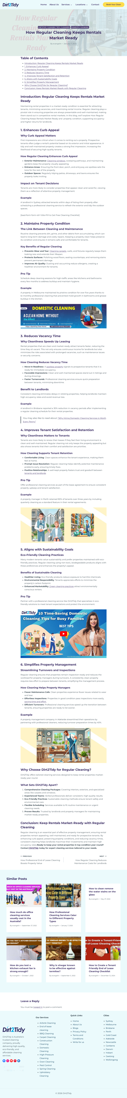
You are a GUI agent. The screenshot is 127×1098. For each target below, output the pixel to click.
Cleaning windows (56, 161)
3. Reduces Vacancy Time (36, 72)
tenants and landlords (35, 473)
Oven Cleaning (47, 1062)
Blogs (75, 1028)
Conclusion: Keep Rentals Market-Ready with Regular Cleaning (55, 88)
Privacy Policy (79, 1031)
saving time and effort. (35, 701)
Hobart (109, 1053)
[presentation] (24, 895)
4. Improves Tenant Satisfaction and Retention (47, 76)
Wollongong (112, 1060)
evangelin (57, 44)
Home (43, 4)
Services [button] (65, 4)
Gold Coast (111, 1035)
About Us (54, 4)
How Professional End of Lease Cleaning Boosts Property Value (41, 860)
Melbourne (111, 1024)
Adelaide (110, 1039)
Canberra (110, 1046)
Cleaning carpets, (58, 251)
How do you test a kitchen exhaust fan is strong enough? (22, 968)
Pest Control (46, 1065)
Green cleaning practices (61, 586)
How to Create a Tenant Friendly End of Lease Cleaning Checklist (102, 968)
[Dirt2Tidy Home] (11, 4)
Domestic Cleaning (80, 27)
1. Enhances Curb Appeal (36, 66)
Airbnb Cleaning (48, 1023)
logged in (38, 1007)
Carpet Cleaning (48, 1037)
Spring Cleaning (47, 1069)
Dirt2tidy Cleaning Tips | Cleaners (54, 27)
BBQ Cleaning (47, 1033)
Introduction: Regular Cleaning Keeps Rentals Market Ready (53, 63)
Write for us (78, 1042)
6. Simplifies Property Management (41, 82)
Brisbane (110, 1028)
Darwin (109, 1049)
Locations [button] (80, 4)
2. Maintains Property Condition (39, 69)
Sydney (109, 1021)
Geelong (110, 1056)
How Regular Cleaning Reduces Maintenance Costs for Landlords (86, 860)
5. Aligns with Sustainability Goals (40, 79)
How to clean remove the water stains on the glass (102, 891)
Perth (108, 1031)
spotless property (54, 367)
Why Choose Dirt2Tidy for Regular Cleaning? (46, 85)
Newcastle (111, 1042)
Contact (95, 4)
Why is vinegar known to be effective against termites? (62, 968)
